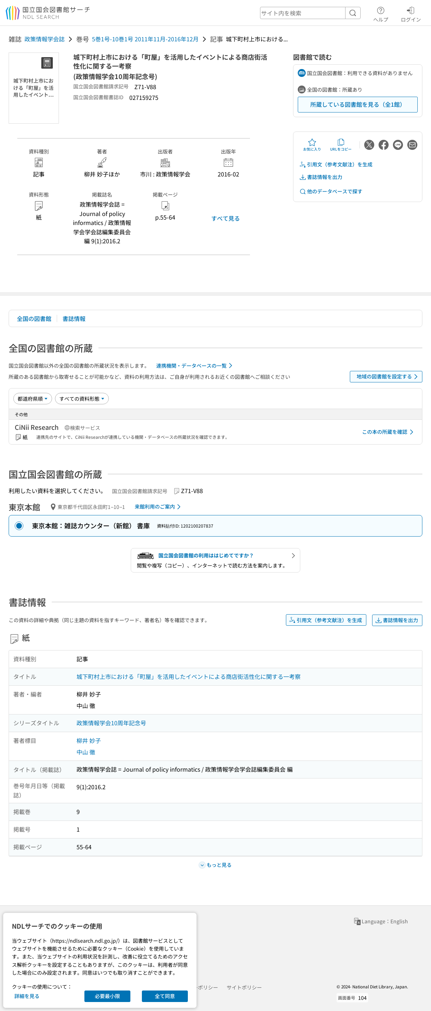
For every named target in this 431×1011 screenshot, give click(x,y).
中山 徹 (86, 752)
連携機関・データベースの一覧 (195, 365)
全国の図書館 (34, 318)
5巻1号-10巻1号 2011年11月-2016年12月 (145, 39)
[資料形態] (82, 398)
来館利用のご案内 (159, 506)
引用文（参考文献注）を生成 (335, 164)
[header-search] (310, 13)
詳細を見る (27, 995)
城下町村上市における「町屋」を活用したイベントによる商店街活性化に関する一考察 (189, 676)
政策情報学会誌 (44, 39)
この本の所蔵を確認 (389, 432)
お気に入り (312, 145)
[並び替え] (32, 398)
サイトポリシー (244, 987)
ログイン (411, 13)
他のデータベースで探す (330, 191)
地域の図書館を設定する (388, 376)
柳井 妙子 (89, 740)
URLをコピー (341, 145)
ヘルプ (380, 13)
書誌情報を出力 (320, 177)
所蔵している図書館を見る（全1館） (357, 104)
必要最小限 (107, 995)
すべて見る (225, 218)
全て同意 (165, 995)
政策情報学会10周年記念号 (111, 722)
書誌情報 (73, 318)
